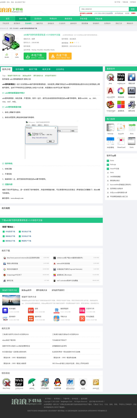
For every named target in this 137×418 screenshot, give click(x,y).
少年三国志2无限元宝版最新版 (103, 13)
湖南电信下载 (10, 236)
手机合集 (98, 19)
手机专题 (83, 19)
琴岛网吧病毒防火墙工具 (119, 196)
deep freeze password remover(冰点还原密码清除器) (23, 258)
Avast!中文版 (114, 169)
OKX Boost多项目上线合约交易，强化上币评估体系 (70, 363)
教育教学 (17, 23)
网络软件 (130, 23)
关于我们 (48, 399)
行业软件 (62, 23)
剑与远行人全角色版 (86, 13)
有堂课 (127, 13)
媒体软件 (73, 23)
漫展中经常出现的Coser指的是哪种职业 (16, 346)
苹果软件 (53, 19)
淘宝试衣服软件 (12, 269)
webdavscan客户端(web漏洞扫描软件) (70, 258)
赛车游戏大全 (38, 75)
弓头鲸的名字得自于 (59, 340)
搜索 (133, 9)
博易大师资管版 (12, 263)
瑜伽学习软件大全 (14, 75)
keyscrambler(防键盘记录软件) (120, 184)
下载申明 (66, 399)
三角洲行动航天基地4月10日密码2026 (65, 334)
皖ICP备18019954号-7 (96, 401)
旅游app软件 (27, 75)
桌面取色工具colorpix (64, 275)
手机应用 (6, 23)
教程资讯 (68, 19)
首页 (7, 19)
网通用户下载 (26, 241)
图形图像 (85, 23)
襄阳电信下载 (10, 241)
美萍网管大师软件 (116, 188)
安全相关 (28, 23)
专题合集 (125, 2)
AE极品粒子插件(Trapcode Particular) (69, 269)
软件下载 (22, 19)
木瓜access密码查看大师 (118, 192)
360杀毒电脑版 (115, 176)
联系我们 (57, 399)
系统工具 (119, 23)
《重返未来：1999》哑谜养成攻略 (64, 357)
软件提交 (133, 2)
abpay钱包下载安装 (9, 340)
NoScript (113, 164)
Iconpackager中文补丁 (14, 275)
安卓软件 (38, 19)
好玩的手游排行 (50, 75)
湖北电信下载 (26, 231)
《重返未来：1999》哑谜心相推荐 (14, 363)
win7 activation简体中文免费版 (67, 280)
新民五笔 (10, 280)
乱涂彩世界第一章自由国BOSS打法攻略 (66, 352)
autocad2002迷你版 (63, 263)
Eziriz (112, 160)
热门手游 (117, 2)
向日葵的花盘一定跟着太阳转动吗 (14, 352)
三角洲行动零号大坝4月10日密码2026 (15, 334)
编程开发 (39, 23)
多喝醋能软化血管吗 (59, 346)
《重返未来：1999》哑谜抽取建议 (14, 357)
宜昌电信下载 (26, 236)
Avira (112, 172)
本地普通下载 (10, 231)
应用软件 (107, 23)
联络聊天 (96, 23)
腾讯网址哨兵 (115, 180)
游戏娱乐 (51, 23)
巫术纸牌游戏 (119, 13)
